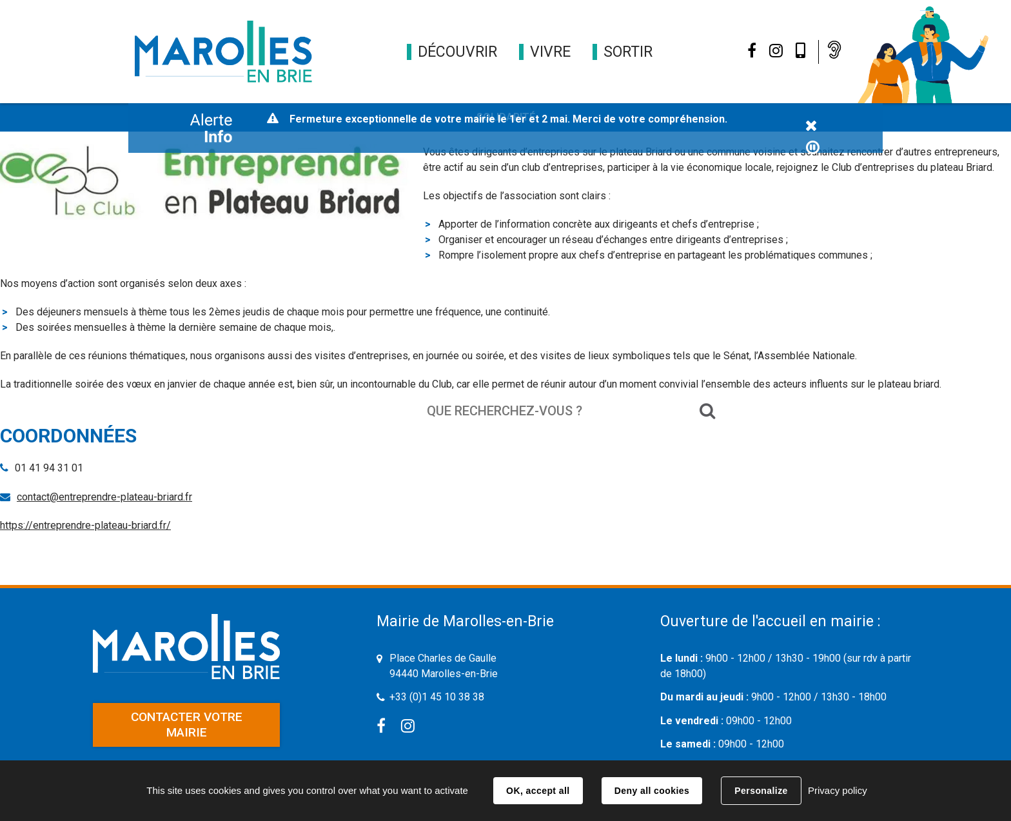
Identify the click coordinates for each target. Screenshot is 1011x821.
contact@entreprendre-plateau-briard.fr (104, 497)
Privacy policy (837, 790)
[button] (457, 52)
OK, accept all (537, 791)
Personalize (760, 791)
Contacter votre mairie (186, 724)
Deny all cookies (651, 791)
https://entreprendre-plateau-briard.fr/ (85, 525)
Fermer (811, 126)
